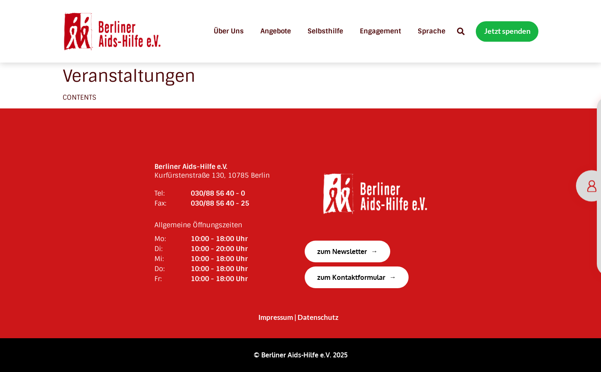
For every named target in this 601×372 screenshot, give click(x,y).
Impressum (275, 317)
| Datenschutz (316, 317)
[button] (460, 31)
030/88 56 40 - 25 (220, 203)
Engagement (380, 31)
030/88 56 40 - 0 (218, 193)
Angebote (275, 31)
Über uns (229, 31)
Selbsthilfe (325, 31)
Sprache (431, 31)
